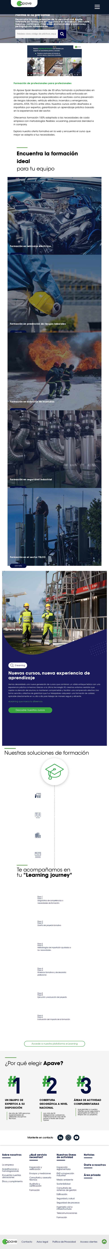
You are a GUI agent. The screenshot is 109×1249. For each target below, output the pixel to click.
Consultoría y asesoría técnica (40, 1178)
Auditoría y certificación (35, 1185)
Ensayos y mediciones (40, 1173)
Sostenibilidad (63, 1184)
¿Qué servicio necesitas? (38, 1156)
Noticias (89, 1155)
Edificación (62, 1194)
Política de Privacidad (64, 1241)
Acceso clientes (88, 1241)
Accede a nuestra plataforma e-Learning (55, 1043)
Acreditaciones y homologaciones (10, 1170)
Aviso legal (42, 1241)
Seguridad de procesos (68, 1202)
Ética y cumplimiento (12, 1181)
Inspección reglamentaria (64, 1168)
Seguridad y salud (66, 1198)
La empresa (8, 1164)
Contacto (26, 1241)
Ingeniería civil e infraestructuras (64, 1208)
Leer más (18, 566)
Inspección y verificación (35, 1168)
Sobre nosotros (11, 1155)
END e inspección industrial (65, 1174)
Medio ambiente (65, 1179)
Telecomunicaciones (67, 1213)
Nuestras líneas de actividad (66, 1156)
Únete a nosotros (95, 1165)
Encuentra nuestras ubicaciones (11, 1176)
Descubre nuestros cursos (30, 710)
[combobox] (36, 34)
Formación (34, 1190)
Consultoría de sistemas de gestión (66, 1189)
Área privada (92, 1175)
